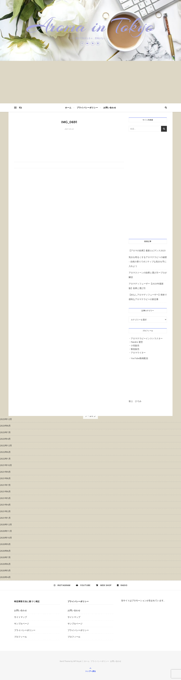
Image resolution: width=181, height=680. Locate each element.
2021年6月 (5, 491)
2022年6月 (5, 452)
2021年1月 (5, 517)
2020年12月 (6, 524)
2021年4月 (5, 504)
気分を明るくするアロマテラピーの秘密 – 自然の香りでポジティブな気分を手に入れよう (148, 261)
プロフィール (20, 636)
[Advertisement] (90, 82)
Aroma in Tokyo (90, 25)
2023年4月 (5, 438)
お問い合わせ (109, 107)
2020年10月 (6, 537)
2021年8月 (5, 478)
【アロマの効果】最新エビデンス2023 (147, 250)
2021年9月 (5, 471)
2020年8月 (5, 550)
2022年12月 (6, 445)
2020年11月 (6, 531)
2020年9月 (5, 544)
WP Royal (77, 661)
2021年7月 (5, 484)
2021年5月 (5, 498)
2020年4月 (5, 577)
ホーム (68, 107)
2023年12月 (6, 419)
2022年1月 (5, 458)
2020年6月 (5, 563)
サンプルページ (21, 623)
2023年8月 (5, 425)
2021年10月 (6, 465)
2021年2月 (5, 511)
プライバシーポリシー (87, 107)
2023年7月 (5, 432)
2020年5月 (5, 570)
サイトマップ (20, 617)
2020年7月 (5, 557)
